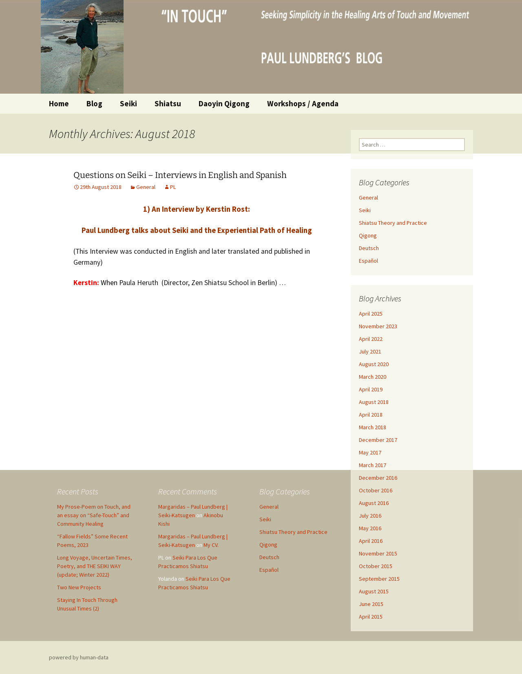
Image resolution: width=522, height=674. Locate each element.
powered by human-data (78, 657)
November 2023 (378, 326)
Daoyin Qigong (224, 103)
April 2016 (371, 540)
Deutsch (369, 248)
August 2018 (374, 402)
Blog (94, 103)
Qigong (368, 235)
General (145, 187)
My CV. (211, 545)
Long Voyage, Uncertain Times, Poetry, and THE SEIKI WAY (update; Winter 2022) (94, 566)
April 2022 (371, 338)
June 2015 (371, 604)
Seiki (128, 103)
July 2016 (370, 515)
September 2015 (379, 578)
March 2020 (372, 376)
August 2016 (374, 503)
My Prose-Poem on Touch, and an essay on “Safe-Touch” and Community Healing (93, 515)
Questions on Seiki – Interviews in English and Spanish (180, 175)
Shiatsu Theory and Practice (393, 222)
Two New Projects (79, 587)
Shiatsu (168, 103)
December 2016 (378, 477)
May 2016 (370, 528)
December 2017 (378, 439)
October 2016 (375, 490)
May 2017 (370, 452)
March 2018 (372, 427)
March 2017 (372, 465)
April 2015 (371, 616)
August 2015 (374, 591)
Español (368, 260)
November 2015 (378, 553)
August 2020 (374, 364)
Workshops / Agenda (302, 103)
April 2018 (371, 414)
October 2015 (375, 566)
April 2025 (371, 313)
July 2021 (370, 351)
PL (173, 187)
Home (59, 103)
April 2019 (371, 389)
